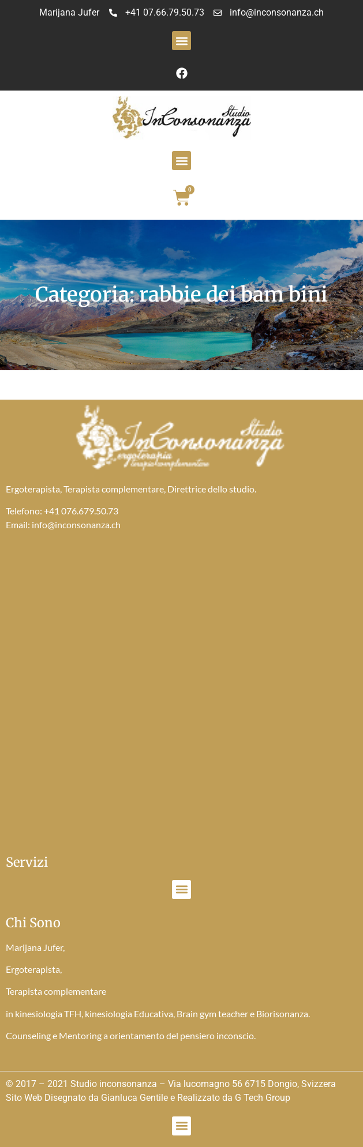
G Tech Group (262, 1097)
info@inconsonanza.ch (76, 524)
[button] (181, 40)
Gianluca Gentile (134, 1097)
